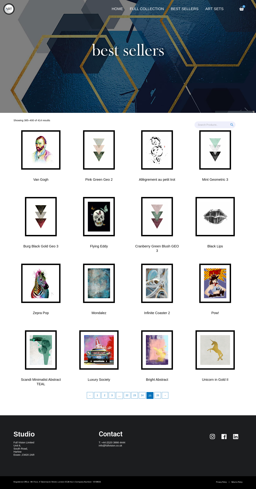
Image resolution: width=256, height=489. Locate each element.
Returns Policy (235, 482)
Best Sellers (184, 9)
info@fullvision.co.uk (110, 445)
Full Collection (147, 9)
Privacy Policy (218, 482)
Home (117, 9)
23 (134, 395)
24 (142, 395)
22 (127, 395)
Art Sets (214, 9)
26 (158, 395)
